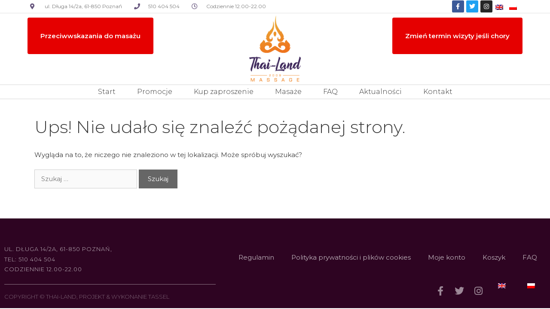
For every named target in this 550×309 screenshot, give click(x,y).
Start (107, 92)
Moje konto (446, 257)
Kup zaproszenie (224, 92)
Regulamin (256, 257)
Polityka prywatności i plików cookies (351, 257)
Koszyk (494, 257)
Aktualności (380, 92)
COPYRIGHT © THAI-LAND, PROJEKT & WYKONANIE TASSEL (86, 296)
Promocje (154, 92)
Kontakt (437, 92)
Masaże (288, 92)
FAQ (330, 92)
